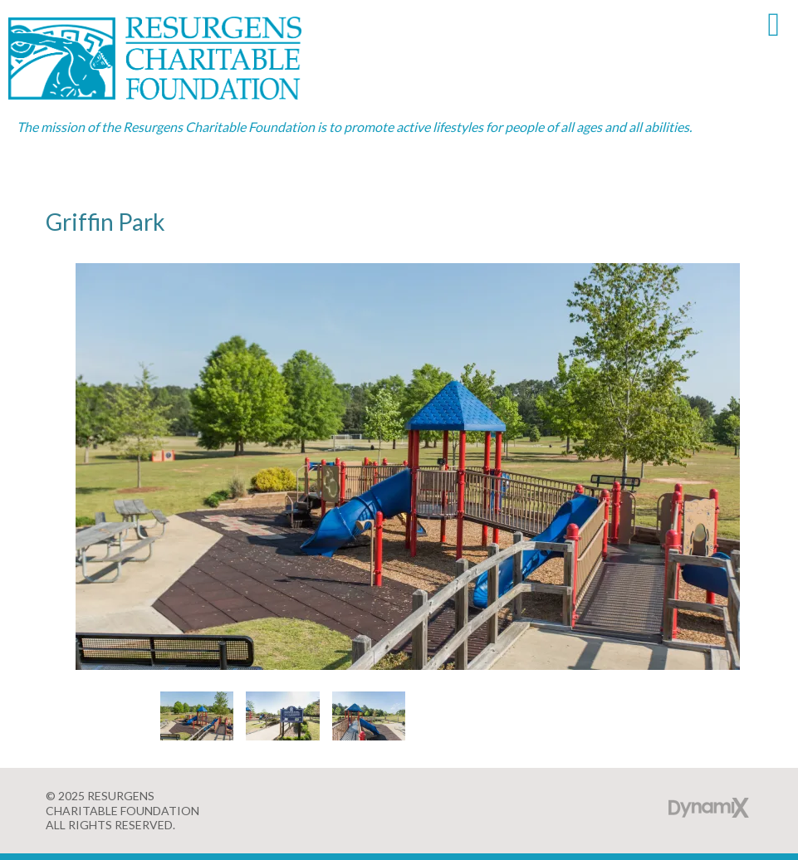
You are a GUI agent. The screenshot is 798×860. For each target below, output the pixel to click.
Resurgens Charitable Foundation (174, 58)
